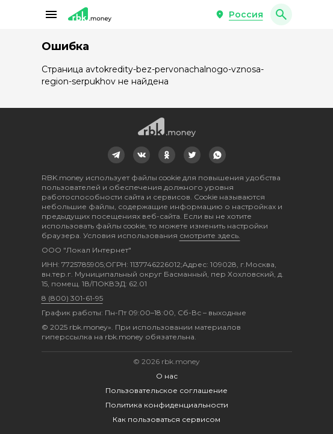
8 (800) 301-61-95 (72, 298)
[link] (116, 154)
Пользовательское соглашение (166, 390)
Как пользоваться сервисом (166, 419)
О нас (167, 375)
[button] (51, 14)
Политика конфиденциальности (166, 404)
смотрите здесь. (209, 235)
